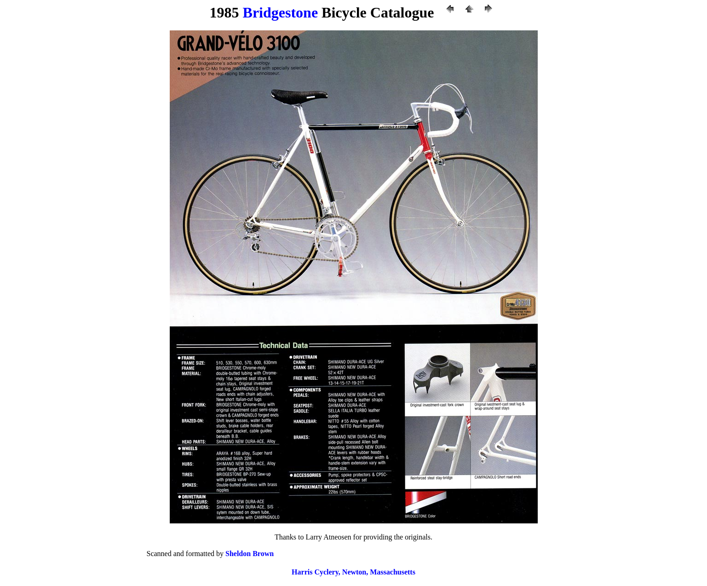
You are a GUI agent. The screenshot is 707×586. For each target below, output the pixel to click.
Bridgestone (280, 12)
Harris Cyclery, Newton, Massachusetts (353, 572)
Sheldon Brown (249, 553)
